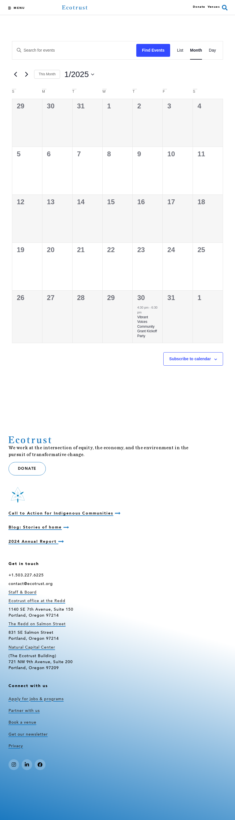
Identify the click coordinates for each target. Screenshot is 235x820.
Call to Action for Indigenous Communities (61, 513)
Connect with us (28, 686)
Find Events (153, 50)
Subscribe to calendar (190, 359)
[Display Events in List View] (180, 50)
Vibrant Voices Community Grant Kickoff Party (147, 326)
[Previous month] (15, 74)
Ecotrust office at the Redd (37, 601)
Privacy (16, 746)
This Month (47, 74)
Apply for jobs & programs (36, 699)
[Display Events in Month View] (196, 50)
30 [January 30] (141, 297)
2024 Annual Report (34, 542)
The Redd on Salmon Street (37, 624)
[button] (225, 8)
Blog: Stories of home (35, 527)
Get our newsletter (28, 735)
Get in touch (24, 564)
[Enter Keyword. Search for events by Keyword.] (74, 50)
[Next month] (26, 74)
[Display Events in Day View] (212, 50)
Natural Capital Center (32, 648)
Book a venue (22, 723)
